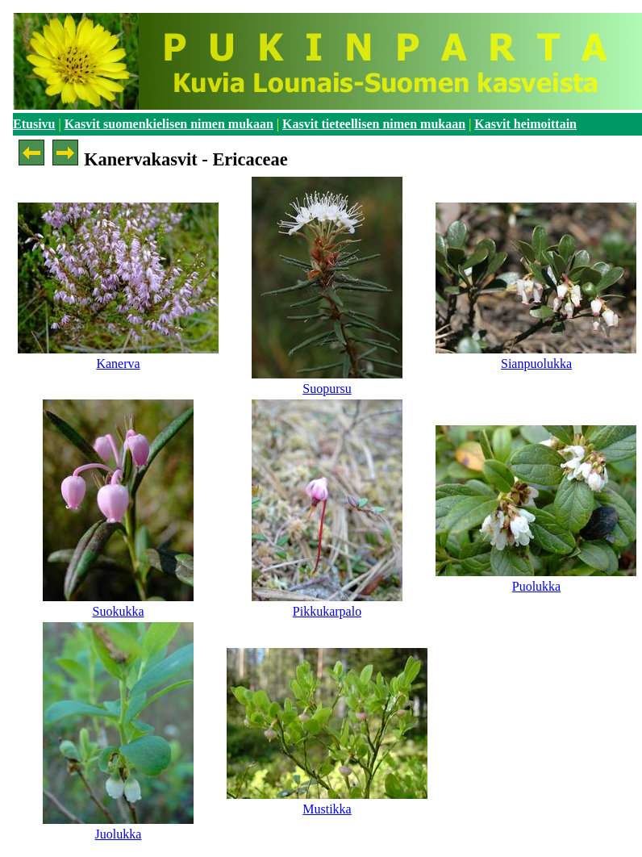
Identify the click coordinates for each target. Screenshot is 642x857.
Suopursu (326, 388)
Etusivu (34, 124)
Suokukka (118, 611)
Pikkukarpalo (327, 611)
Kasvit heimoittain (525, 124)
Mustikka (326, 809)
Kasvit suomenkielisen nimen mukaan (169, 124)
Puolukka (536, 586)
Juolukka (118, 834)
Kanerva (118, 363)
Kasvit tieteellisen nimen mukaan (373, 124)
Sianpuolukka (536, 363)
